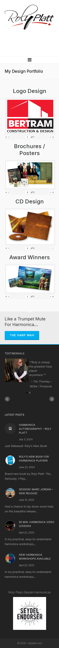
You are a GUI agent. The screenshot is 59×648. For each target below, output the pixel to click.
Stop (29, 392)
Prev (7, 399)
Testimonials (14, 353)
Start (27, 392)
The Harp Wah (22, 335)
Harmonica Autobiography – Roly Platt (35, 428)
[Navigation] (29, 59)
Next (51, 399)
